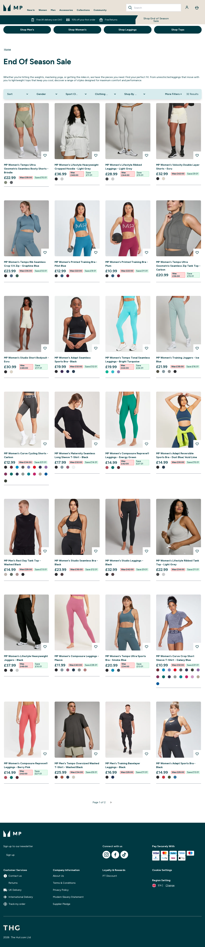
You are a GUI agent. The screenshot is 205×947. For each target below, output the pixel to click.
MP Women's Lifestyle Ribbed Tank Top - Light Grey (177, 562)
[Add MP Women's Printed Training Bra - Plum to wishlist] (146, 252)
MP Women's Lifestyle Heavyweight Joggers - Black (26, 658)
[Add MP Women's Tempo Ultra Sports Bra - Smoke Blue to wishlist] (146, 646)
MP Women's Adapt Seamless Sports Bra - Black (73, 359)
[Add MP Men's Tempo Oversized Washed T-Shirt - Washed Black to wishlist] (96, 754)
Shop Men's (27, 29)
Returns (10, 883)
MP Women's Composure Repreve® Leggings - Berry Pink (26, 765)
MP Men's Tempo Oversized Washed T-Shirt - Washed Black (77, 765)
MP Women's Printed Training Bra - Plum (126, 263)
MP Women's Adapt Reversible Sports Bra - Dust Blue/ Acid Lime (176, 455)
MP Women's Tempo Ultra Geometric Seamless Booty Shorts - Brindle (26, 168)
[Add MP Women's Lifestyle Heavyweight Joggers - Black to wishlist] (45, 646)
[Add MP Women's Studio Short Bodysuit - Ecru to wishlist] (45, 348)
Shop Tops (177, 29)
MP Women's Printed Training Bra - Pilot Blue (76, 263)
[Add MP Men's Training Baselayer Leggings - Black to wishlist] (146, 754)
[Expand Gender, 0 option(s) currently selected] (47, 94)
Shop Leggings (128, 29)
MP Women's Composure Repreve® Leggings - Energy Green (127, 455)
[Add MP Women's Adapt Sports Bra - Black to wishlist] (197, 754)
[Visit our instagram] (106, 854)
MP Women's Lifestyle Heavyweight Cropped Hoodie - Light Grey (76, 166)
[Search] (130, 8)
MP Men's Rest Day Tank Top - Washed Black (22, 562)
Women (43, 10)
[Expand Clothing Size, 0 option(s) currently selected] (105, 94)
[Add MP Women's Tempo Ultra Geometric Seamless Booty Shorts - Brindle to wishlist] (45, 155)
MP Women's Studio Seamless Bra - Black (76, 562)
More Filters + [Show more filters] (173, 94)
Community (100, 10)
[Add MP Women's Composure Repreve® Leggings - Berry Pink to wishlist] (45, 754)
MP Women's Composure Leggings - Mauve (77, 658)
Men (53, 10)
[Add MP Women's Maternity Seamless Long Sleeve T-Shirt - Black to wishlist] (96, 444)
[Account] (187, 7)
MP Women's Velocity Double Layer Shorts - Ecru (178, 166)
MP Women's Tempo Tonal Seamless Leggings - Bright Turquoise (127, 359)
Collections (83, 10)
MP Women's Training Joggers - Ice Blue (177, 359)
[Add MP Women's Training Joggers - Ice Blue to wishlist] (197, 348)
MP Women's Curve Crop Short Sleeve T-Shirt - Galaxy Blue (175, 658)
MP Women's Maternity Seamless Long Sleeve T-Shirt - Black (75, 455)
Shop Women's (77, 29)
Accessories (66, 10)
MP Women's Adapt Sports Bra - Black (175, 765)
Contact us (12, 876)
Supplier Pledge (61, 903)
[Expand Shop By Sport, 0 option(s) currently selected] (135, 94)
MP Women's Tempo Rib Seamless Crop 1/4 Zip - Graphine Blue (25, 263)
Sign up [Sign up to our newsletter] (10, 854)
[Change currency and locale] (163, 885)
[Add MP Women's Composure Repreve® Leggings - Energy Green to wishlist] (146, 444)
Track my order (14, 904)
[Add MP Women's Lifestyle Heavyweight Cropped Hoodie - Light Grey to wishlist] (96, 155)
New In (31, 10)
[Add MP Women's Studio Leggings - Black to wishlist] (146, 551)
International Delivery (18, 897)
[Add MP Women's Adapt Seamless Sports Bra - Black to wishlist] (96, 348)
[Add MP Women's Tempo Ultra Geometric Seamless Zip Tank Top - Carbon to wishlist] (197, 252)
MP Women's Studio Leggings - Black (124, 562)
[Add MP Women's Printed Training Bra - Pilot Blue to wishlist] (96, 252)
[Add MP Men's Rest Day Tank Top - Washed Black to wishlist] (45, 551)
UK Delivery (12, 890)
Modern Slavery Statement (68, 896)
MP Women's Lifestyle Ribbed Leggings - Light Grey (123, 166)
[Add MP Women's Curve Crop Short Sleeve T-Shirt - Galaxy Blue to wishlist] (197, 646)
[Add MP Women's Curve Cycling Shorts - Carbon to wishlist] (45, 444)
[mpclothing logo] (13, 7)
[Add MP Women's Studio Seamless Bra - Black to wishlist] (96, 551)
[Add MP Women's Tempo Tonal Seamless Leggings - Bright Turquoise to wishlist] (146, 348)
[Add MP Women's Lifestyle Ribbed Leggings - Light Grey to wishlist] (146, 155)
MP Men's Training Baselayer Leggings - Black (122, 765)
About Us (58, 875)
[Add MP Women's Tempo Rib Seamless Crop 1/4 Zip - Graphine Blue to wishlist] (45, 252)
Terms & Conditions (64, 882)
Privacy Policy (61, 889)
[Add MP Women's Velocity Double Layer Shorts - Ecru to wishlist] (197, 155)
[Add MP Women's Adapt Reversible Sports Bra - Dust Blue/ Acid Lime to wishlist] (197, 444)
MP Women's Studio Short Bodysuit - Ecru (26, 359)
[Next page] (111, 802)
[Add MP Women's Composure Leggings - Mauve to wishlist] (96, 646)
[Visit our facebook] (115, 854)
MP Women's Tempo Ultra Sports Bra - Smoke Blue (125, 658)
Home (7, 49)
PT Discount (109, 875)
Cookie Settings (162, 870)
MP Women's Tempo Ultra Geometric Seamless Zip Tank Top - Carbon (178, 265)
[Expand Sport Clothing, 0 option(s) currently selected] (76, 94)
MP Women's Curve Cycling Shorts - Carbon (26, 455)
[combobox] (153, 8)
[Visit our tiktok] (124, 854)
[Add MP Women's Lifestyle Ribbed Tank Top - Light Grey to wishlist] (197, 551)
